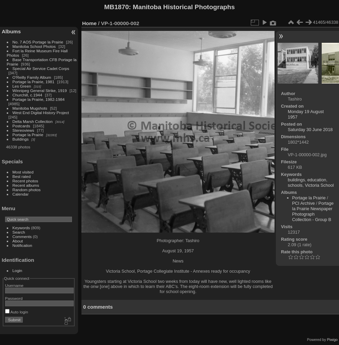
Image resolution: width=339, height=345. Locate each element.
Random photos (27, 189)
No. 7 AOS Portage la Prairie (38, 42)
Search (19, 232)
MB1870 (116, 7)
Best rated (22, 176)
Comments (22, 236)
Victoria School (319, 185)
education (316, 179)
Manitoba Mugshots (30, 108)
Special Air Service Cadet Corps (41, 68)
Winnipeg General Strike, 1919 (40, 90)
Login (17, 270)
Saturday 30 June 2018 (310, 129)
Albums (11, 31)
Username (14, 285)
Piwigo (332, 340)
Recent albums (26, 185)
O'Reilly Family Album (32, 77)
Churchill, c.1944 (27, 95)
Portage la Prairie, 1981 (34, 81)
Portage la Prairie (28, 134)
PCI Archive (303, 203)
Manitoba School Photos (34, 46)
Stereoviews (23, 130)
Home (89, 23)
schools (295, 185)
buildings (296, 179)
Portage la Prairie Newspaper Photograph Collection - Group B (313, 211)
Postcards (21, 126)
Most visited (23, 172)
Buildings (21, 139)
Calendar (21, 194)
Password (14, 298)
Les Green (22, 86)
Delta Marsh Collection (33, 121)
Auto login (16, 312)
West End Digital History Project (41, 112)
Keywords (21, 227)
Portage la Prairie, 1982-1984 (39, 99)
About (18, 241)
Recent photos (25, 181)
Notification (22, 245)
